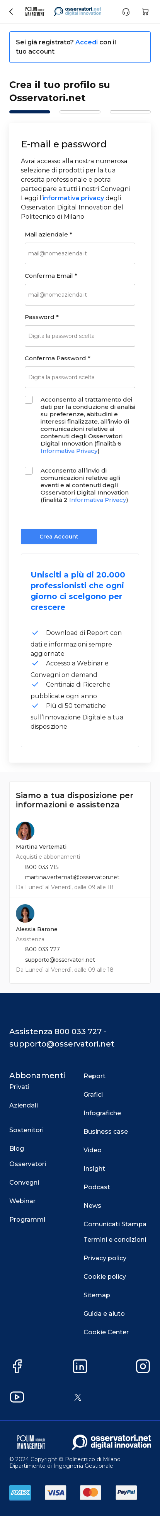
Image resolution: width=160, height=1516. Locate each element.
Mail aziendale (48, 234)
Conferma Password (57, 358)
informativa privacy (73, 198)
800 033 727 (42, 949)
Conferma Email (51, 275)
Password (42, 317)
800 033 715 (41, 867)
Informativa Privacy (69, 450)
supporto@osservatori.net (60, 959)
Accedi (87, 42)
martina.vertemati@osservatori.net (72, 877)
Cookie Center (106, 1332)
